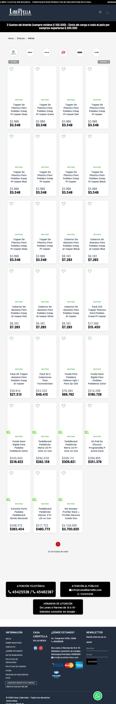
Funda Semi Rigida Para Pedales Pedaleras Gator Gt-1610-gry (97, 380)
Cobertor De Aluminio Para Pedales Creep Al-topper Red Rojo (19, 313)
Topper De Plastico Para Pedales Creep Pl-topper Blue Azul (19, 178)
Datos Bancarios (14, 649)
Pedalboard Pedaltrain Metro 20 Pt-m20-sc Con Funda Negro (45, 448)
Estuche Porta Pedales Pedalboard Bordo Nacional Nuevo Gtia (18, 515)
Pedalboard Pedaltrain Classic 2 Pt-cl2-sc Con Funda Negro (45, 515)
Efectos (21, 38)
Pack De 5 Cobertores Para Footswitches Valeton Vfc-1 (45, 380)
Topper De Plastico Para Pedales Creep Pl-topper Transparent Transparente (45, 247)
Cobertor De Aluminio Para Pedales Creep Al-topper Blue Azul (97, 246)
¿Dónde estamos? (14, 645)
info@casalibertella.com (85, 590)
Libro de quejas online (17, 680)
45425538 (18, 592)
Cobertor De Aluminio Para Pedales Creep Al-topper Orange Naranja (71, 313)
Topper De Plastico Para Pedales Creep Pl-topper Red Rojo (71, 111)
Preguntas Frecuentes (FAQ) (17, 670)
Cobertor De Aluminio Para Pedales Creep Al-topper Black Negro (71, 246)
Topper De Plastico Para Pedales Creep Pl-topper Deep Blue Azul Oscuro (19, 112)
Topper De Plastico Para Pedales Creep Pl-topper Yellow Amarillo (97, 111)
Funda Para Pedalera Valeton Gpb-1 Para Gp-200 (71, 378)
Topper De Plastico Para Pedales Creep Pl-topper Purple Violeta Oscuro (71, 180)
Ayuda (8, 664)
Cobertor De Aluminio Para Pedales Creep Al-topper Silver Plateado (45, 313)
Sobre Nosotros (14, 636)
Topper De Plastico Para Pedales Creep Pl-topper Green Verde (45, 111)
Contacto (10, 641)
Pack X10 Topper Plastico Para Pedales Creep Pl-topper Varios (97, 313)
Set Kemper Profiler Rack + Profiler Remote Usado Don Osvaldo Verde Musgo (71, 516)
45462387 (43, 592)
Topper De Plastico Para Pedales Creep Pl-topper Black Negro (97, 178)
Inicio (11, 38)
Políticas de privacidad (12, 654)
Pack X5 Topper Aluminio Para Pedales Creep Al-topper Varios (19, 380)
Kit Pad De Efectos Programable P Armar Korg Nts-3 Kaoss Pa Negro (97, 449)
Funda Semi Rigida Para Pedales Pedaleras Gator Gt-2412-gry (19, 448)
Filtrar (14, 62)
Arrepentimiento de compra (21, 676)
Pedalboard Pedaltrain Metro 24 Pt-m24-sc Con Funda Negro (71, 448)
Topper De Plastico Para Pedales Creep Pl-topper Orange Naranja (45, 178)
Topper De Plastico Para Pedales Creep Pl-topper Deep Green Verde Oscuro (19, 247)
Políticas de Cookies (16, 660)
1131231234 (85, 594)
